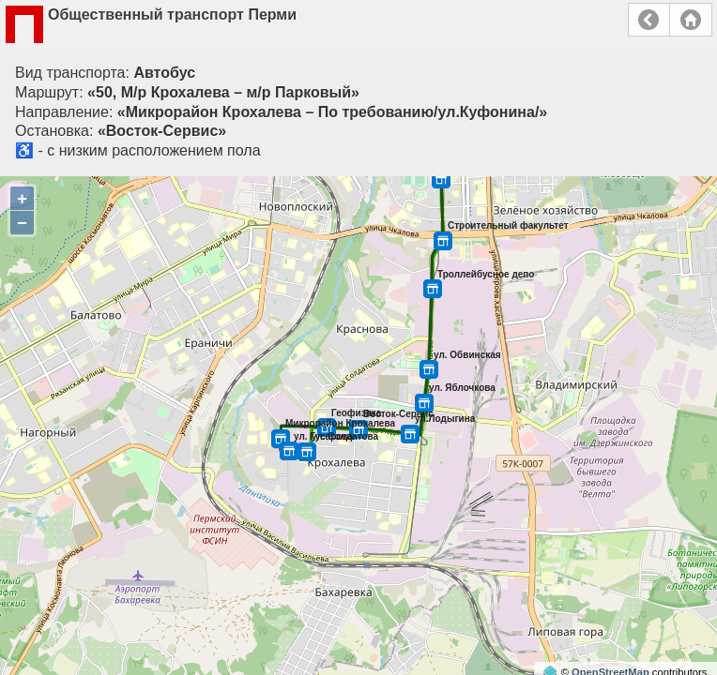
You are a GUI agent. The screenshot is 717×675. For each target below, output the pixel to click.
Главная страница (690, 20)
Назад (649, 20)
